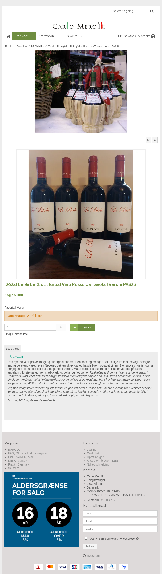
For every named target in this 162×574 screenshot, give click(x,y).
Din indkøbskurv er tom (136, 36)
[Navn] (120, 513)
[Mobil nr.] (120, 529)
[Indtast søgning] (132, 11)
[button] (148, 140)
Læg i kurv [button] (81, 327)
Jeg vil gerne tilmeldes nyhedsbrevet (124, 537)
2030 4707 (108, 500)
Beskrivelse (12, 348)
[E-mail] (120, 521)
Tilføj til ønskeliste (16, 334)
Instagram (93, 555)
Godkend (90, 546)
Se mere (13, 468)
